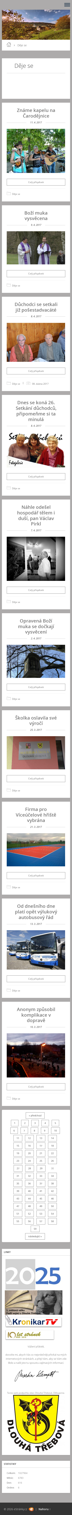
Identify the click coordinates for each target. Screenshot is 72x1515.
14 (52, 1138)
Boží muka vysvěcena (36, 216)
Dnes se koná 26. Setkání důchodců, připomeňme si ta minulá (36, 410)
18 (52, 1145)
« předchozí (35, 1115)
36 (29, 1183)
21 (41, 1153)
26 (52, 1160)
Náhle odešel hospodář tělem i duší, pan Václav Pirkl (36, 515)
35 (18, 1183)
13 (41, 1138)
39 (18, 1191)
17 (41, 1145)
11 (18, 1138)
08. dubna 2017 (40, 383)
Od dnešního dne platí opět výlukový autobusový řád (36, 911)
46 (52, 1198)
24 (29, 1160)
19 (18, 1153)
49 (41, 1206)
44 (29, 1198)
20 (29, 1153)
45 (41, 1198)
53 (41, 1213)
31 (18, 1176)
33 (41, 1176)
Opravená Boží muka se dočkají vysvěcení (36, 626)
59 (35, 1228)
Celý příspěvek (36, 182)
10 (55, 1130)
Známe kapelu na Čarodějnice (36, 113)
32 (29, 1176)
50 (52, 1206)
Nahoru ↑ (45, 1509)
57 (41, 1221)
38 (52, 1183)
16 (29, 1145)
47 (18, 1206)
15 (18, 1145)
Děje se (16, 194)
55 (18, 1221)
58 (52, 1221)
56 (29, 1221)
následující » (35, 1236)
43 (18, 1198)
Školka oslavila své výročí (36, 721)
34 (52, 1176)
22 (52, 1153)
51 (18, 1213)
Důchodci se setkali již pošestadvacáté (36, 307)
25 (41, 1160)
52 (29, 1213)
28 (29, 1168)
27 (18, 1168)
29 (41, 1168)
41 (41, 1191)
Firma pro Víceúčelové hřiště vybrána (36, 815)
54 (52, 1213)
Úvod (9, 44)
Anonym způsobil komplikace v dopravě (36, 1015)
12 (29, 1138)
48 (29, 1206)
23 (18, 1160)
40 (29, 1191)
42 (52, 1191)
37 (41, 1183)
